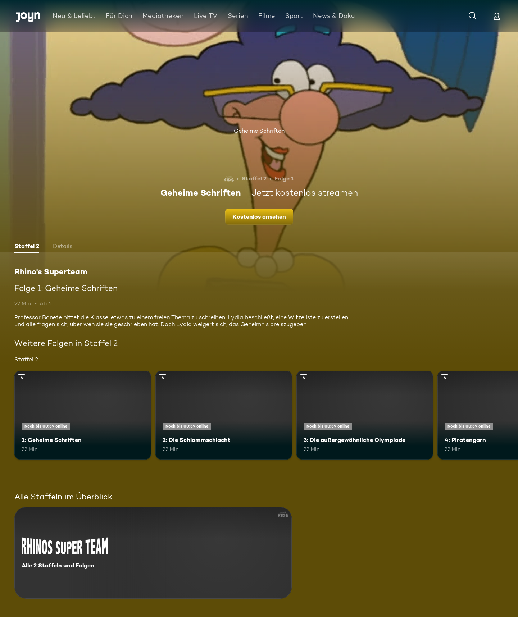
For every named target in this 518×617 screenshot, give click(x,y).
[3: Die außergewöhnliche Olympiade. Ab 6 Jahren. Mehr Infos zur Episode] (364, 415)
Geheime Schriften (259, 130)
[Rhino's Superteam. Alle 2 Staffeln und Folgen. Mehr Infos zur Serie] (153, 553)
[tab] (27, 247)
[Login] (497, 16)
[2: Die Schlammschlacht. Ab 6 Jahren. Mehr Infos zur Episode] (223, 415)
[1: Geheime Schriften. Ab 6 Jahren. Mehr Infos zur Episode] (82, 415)
